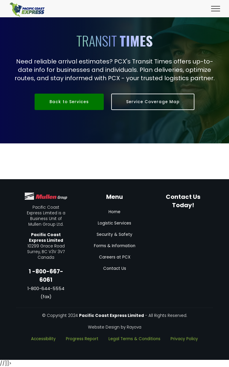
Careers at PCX (114, 257)
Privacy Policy (184, 339)
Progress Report (82, 339)
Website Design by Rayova (114, 327)
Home (114, 212)
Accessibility (43, 339)
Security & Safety (114, 234)
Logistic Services (114, 223)
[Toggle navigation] (215, 8)
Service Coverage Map (153, 102)
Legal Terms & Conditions (134, 339)
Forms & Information (114, 246)
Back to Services (69, 102)
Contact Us (114, 268)
